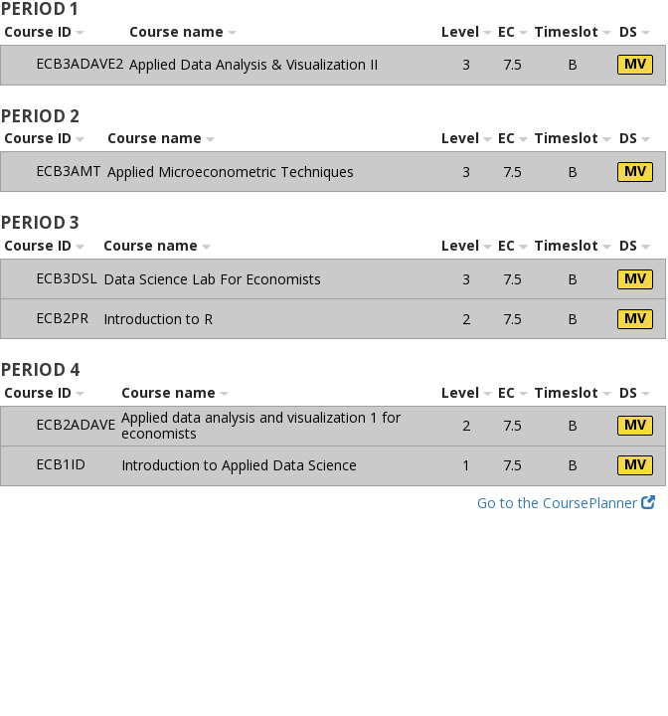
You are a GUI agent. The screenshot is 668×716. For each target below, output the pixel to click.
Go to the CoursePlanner (566, 502)
